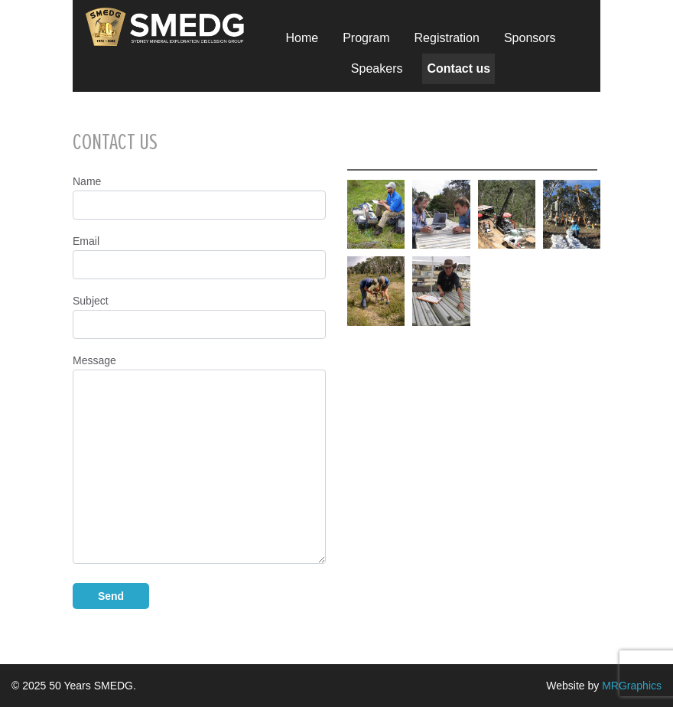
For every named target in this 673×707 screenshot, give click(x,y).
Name (199, 197)
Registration (447, 37)
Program (366, 37)
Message (199, 459)
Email (199, 257)
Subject (199, 317)
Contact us (458, 68)
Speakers (377, 68)
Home (301, 37)
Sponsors (530, 37)
